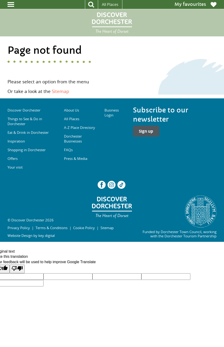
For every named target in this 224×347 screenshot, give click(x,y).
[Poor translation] (17, 269)
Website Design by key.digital (31, 235)
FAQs (68, 149)
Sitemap (60, 91)
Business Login (111, 112)
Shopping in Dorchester (27, 149)
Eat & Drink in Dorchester (28, 132)
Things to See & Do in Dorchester (25, 121)
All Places (110, 4)
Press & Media (75, 158)
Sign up (146, 131)
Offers (13, 158)
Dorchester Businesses (73, 138)
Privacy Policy (19, 227)
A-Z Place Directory (79, 127)
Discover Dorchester (24, 110)
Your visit (15, 167)
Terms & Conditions (52, 227)
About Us (71, 110)
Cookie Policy (84, 227)
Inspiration (16, 141)
